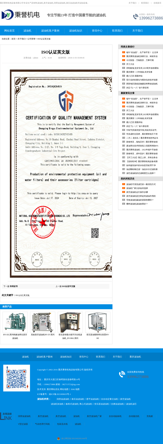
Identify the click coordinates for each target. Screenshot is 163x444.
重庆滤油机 (135, 357)
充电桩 (150, 416)
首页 (13, 39)
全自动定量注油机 (109, 399)
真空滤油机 (125, 399)
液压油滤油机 (77, 399)
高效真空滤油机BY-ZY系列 (42, 334)
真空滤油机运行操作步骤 (137, 192)
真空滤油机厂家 (94, 416)
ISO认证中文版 (68, 286)
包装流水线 (62, 424)
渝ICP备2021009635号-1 (60, 394)
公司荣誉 (31, 39)
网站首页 (9, 30)
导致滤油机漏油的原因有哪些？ (140, 200)
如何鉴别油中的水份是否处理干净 (141, 165)
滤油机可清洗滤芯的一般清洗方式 (141, 184)
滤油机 (27, 30)
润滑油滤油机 (63, 399)
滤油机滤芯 (131, 404)
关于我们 (132, 3)
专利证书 (14, 286)
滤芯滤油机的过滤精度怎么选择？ (141, 173)
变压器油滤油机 (101, 404)
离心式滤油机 (85, 404)
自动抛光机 (134, 416)
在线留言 (157, 3)
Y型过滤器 (23, 424)
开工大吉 (130, 64)
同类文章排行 (127, 47)
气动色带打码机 (42, 424)
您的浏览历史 (127, 178)
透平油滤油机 (92, 399)
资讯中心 (97, 30)
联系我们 (145, 3)
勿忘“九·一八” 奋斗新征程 (137, 88)
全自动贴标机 (115, 416)
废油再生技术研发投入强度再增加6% (142, 146)
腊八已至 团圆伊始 (134, 76)
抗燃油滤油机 (117, 404)
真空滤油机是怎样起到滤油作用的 (141, 196)
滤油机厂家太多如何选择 (137, 188)
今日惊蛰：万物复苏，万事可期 (140, 60)
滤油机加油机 (57, 404)
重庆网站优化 (53, 389)
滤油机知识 (75, 30)
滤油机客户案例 (50, 30)
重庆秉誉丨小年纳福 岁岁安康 (139, 72)
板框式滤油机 (72, 404)
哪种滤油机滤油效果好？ (137, 204)
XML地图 (75, 389)
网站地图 (64, 389)
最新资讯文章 (127, 93)
